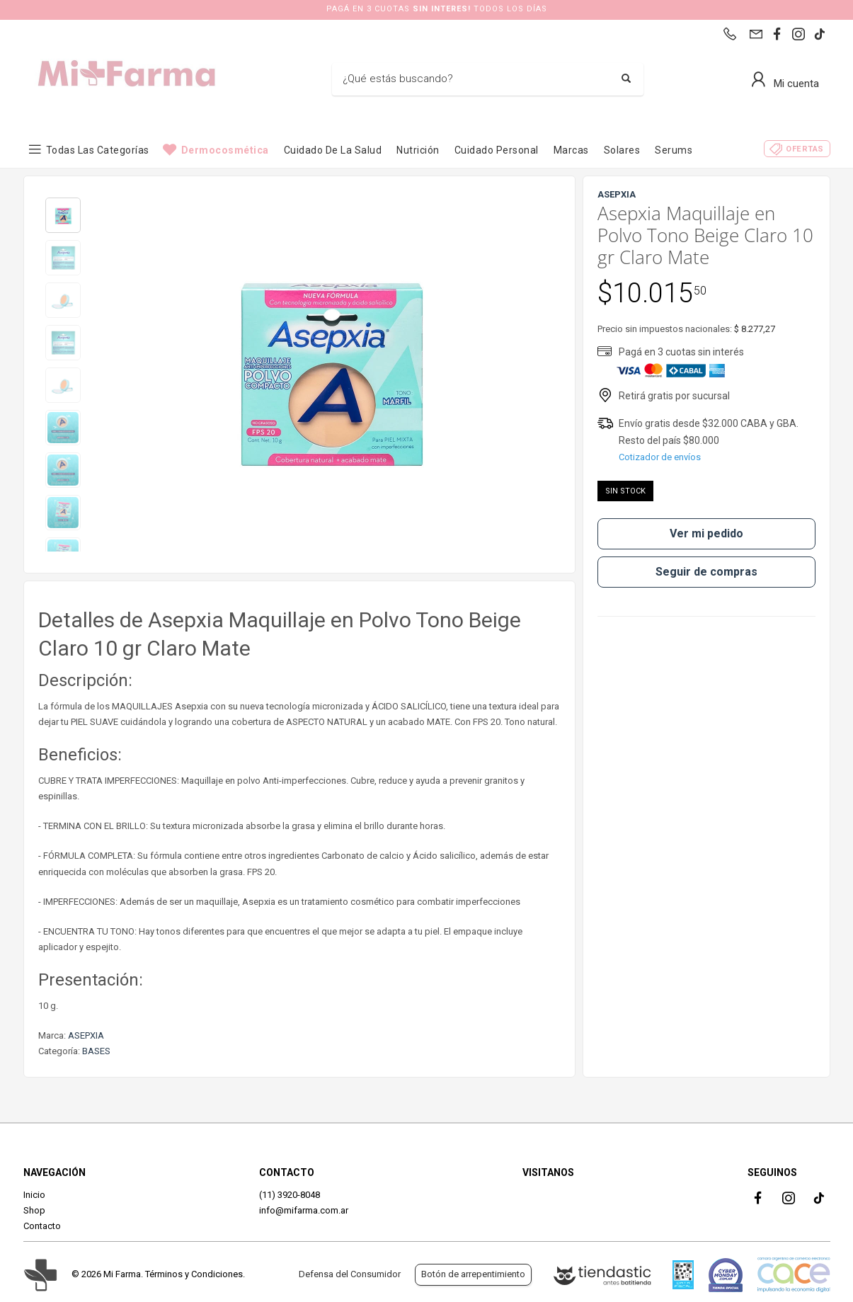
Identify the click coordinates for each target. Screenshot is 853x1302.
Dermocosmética (225, 150)
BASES (96, 1051)
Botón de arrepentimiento (473, 1274)
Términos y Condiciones (194, 1274)
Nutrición (418, 150)
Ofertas (805, 149)
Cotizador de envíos (660, 457)
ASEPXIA (86, 1035)
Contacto (42, 1226)
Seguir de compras (706, 571)
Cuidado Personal (496, 150)
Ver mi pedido (706, 533)
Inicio (34, 1194)
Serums (673, 150)
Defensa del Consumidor (350, 1274)
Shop (34, 1210)
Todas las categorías (97, 150)
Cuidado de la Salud (333, 150)
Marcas (571, 150)
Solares (622, 150)
